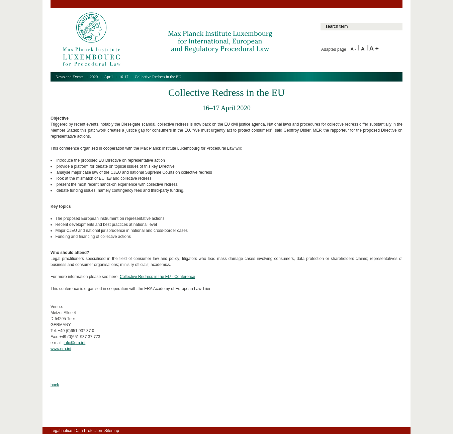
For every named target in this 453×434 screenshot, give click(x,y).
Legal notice (61, 430)
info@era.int (74, 342)
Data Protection (88, 430)
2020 (94, 77)
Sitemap (111, 430)
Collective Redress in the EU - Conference (157, 276)
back (55, 385)
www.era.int (61, 348)
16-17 (123, 77)
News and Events (69, 77)
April (108, 77)
